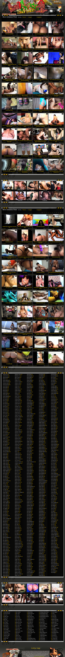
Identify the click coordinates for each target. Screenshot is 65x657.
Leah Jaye (28, 556)
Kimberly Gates (30, 522)
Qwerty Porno (20, 592)
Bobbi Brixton (5, 541)
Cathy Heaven (17, 412)
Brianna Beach (5, 557)
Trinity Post (53, 530)
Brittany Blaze (5, 572)
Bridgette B (5, 562)
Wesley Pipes (53, 559)
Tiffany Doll (53, 512)
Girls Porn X (54, 635)
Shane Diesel (53, 419)
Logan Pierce (41, 394)
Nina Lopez (41, 521)
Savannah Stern (54, 407)
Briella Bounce (5, 563)
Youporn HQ (32, 603)
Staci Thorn (53, 463)
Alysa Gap (5, 431)
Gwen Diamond (18, 563)
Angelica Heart (5, 466)
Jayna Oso (29, 412)
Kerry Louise (29, 506)
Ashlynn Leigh (5, 501)
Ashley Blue (5, 492)
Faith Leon (17, 536)
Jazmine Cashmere (30, 413)
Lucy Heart (41, 407)
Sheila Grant (53, 429)
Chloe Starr (17, 435)
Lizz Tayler (41, 391)
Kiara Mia (29, 512)
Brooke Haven (5, 575)
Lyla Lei (40, 418)
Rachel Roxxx (41, 550)
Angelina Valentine (6, 469)
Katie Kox (29, 474)
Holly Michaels (29, 375)
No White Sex (30, 622)
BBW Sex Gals (30, 625)
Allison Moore (5, 428)
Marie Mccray (41, 441)
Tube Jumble (32, 592)
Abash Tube (45, 603)
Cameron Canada (18, 381)
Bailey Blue (5, 514)
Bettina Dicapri (5, 525)
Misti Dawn (41, 477)
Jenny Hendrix (29, 425)
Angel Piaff (5, 457)
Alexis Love (5, 412)
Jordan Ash (29, 448)
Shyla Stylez (53, 432)
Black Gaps (18, 629)
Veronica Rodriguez (54, 547)
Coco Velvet (17, 460)
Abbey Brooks (5, 377)
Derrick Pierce (17, 495)
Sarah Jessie (53, 397)
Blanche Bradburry (6, 537)
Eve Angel (17, 533)
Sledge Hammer (54, 450)
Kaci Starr (29, 460)
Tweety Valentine (54, 533)
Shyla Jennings (53, 431)
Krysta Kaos (29, 536)
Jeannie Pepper (29, 415)
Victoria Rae (53, 553)
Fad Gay (29, 636)
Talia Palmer (53, 483)
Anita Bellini (5, 474)
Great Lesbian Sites (43, 623)
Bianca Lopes (5, 530)
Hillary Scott (17, 575)
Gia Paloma (17, 552)
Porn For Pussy (54, 636)
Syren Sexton (53, 482)
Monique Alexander (42, 480)
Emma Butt (17, 518)
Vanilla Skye (53, 541)
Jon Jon (28, 445)
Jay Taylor (29, 406)
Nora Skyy (41, 524)
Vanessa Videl (53, 540)
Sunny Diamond (54, 476)
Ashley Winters (5, 498)
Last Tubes (32, 200)
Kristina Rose (29, 534)
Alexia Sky (5, 406)
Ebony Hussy (30, 612)
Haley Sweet (17, 566)
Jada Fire (28, 393)
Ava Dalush (5, 509)
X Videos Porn (54, 638)
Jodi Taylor (29, 438)
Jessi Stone (29, 428)
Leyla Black (41, 375)
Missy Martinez (42, 473)
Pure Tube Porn (18, 620)
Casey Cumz (17, 405)
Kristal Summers (30, 533)
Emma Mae (17, 520)
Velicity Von (53, 543)
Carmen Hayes (17, 400)
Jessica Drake (29, 431)
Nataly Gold (41, 496)
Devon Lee (17, 498)
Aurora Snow (5, 505)
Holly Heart (29, 374)
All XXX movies (20, 190)
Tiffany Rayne (53, 515)
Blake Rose (5, 536)
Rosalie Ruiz (41, 575)
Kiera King (29, 515)
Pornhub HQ (45, 200)
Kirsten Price (29, 525)
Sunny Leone (53, 477)
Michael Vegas (41, 458)
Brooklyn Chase (18, 374)
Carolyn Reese (17, 403)
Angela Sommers (6, 460)
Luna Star (40, 413)
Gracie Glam (17, 562)
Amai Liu (4, 435)
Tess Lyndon (53, 506)
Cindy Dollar (17, 445)
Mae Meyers (41, 431)
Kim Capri (29, 520)
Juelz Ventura (29, 453)
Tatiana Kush (53, 492)
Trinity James (53, 528)
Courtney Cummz (18, 461)
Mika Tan (40, 464)
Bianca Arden (5, 527)
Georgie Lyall (17, 550)
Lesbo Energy (42, 638)
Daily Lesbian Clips (31, 632)
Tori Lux (52, 524)
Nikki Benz (41, 509)
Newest (24, 17)
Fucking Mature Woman (44, 616)
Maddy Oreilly (41, 422)
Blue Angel (5, 540)
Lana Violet (29, 546)
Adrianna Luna (5, 383)
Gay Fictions (42, 620)
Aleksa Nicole (5, 393)
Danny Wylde (17, 480)
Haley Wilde (17, 568)
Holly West (29, 378)
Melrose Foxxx (41, 450)
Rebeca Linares (41, 559)
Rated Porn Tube (19, 622)
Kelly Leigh (29, 495)
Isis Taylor (29, 390)
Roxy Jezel (53, 377)
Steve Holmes (53, 470)
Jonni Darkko (29, 447)
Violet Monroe (53, 557)
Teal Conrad (53, 499)
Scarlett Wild (53, 410)
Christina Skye (17, 439)
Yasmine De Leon (54, 565)
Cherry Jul (17, 428)
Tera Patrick (53, 504)
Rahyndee (41, 553)
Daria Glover (17, 483)
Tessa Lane (53, 508)
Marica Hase (41, 439)
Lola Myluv (41, 397)
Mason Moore (41, 442)
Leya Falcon (41, 374)
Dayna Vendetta (18, 489)
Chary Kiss (17, 423)
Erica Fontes (17, 525)
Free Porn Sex (54, 639)
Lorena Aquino (41, 403)
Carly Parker (17, 397)
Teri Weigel (53, 505)
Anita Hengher (5, 477)
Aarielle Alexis (5, 375)
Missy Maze (41, 474)
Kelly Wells (29, 499)
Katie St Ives (29, 477)
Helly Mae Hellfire (18, 573)
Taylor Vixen (53, 496)
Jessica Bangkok (30, 429)
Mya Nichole (41, 485)
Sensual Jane (53, 415)
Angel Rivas (5, 458)
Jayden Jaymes (29, 407)
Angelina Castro (6, 467)
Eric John (16, 524)
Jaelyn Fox (29, 396)
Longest (30, 17)
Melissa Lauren (41, 445)
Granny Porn (42, 622)
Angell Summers (6, 470)
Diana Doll (17, 504)
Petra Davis (41, 541)
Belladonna (5, 522)
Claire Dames (17, 450)
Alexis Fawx (5, 409)
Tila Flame (53, 518)
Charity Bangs (17, 418)
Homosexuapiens (43, 628)
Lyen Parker (41, 416)
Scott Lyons (53, 412)
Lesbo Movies (42, 639)
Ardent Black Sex (8, 190)
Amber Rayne (5, 439)
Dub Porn (8, 200)
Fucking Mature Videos (44, 615)
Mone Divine (41, 479)
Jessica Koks (29, 434)
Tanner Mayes (53, 485)
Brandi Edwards (6, 544)
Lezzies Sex (54, 616)
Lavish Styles (29, 552)
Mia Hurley (41, 454)
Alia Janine (5, 416)
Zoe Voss (52, 569)
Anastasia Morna (6, 447)
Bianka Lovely (5, 531)
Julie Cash (29, 457)
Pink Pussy (41, 546)
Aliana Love (5, 418)
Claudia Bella (17, 453)
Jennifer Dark (29, 422)
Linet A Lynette (41, 384)
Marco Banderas (42, 438)
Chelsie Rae (17, 426)
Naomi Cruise (41, 489)
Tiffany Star (53, 517)
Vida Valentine (53, 556)
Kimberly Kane (29, 524)
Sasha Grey (53, 403)
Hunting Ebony (30, 619)
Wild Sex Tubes (20, 603)
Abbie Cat (4, 378)
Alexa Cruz (5, 400)
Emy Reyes (17, 522)
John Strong (29, 439)
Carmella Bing (17, 399)
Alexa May (5, 402)
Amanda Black (5, 437)
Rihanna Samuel (42, 565)
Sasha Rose (53, 405)
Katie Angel (29, 473)
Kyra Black (29, 540)
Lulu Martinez (41, 412)
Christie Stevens (18, 437)
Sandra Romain (54, 393)
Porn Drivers (8, 592)
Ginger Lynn (17, 560)
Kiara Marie (29, 511)
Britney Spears (5, 568)
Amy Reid (5, 445)
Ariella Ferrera (5, 486)
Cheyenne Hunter (18, 431)
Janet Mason (29, 400)
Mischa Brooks (41, 470)
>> (62, 212)
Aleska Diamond (6, 396)
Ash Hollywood (5, 490)
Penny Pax (41, 536)
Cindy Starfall (17, 448)
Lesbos (53, 613)
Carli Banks (17, 394)
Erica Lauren (17, 527)
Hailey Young (17, 565)
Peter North (41, 540)
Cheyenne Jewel (18, 432)
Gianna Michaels (18, 556)
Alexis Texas (5, 415)
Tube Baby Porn (19, 628)
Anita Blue (5, 476)
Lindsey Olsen (41, 383)
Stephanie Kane (54, 469)
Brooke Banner (5, 573)
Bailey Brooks (5, 515)
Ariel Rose (5, 485)
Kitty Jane (29, 527)
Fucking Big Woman (31, 638)
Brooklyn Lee (17, 375)
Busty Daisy (17, 378)
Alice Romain (5, 419)
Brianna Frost (5, 559)
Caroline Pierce (17, 402)
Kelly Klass (29, 493)
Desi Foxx (17, 496)
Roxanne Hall (53, 374)
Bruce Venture (17, 377)
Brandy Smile (5, 549)
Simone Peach (53, 439)
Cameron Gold (17, 383)
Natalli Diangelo (42, 495)
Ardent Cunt (45, 190)
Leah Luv (28, 557)
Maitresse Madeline (42, 432)
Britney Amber (5, 565)
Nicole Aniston (41, 504)
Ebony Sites (30, 615)
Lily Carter (41, 380)
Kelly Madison (29, 496)
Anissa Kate (5, 473)
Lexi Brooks (29, 566)
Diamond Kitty (17, 502)
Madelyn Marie (41, 423)
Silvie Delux (53, 438)
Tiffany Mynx (53, 514)
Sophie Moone (53, 458)
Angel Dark (5, 454)
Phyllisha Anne (41, 544)
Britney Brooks (5, 566)
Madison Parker (42, 428)
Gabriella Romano (18, 546)
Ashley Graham (5, 495)
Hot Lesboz (42, 631)
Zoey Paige (53, 572)
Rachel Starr (41, 552)
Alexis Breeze (5, 407)
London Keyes (41, 399)
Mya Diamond (41, 483)
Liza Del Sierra (41, 390)
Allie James (5, 426)
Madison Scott (41, 429)
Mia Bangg (41, 453)
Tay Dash (52, 495)
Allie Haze (5, 425)
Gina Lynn (17, 557)
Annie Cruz (5, 482)
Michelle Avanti (42, 460)
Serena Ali (53, 416)
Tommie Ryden (53, 520)
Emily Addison (17, 517)
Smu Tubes (18, 626)
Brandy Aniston (5, 547)
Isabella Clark (29, 387)
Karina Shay (29, 467)
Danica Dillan (17, 477)
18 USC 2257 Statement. (38, 656)
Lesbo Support (54, 612)
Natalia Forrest (41, 492)
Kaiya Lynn (29, 463)
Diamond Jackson (18, 501)
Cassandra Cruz (17, 406)
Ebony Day (18, 635)
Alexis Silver (5, 413)
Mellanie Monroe (42, 448)
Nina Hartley (41, 518)
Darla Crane (17, 485)
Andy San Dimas (6, 451)
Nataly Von (41, 498)
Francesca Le (17, 540)
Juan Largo (29, 451)
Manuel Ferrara (41, 437)
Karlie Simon (29, 469)
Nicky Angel (41, 502)
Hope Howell (29, 381)
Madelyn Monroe (42, 425)
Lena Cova (29, 562)
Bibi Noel (4, 533)
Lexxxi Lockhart (30, 572)
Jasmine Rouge (29, 403)
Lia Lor (40, 378)
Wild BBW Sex (55, 631)
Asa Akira (4, 489)
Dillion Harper (17, 506)
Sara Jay (52, 394)
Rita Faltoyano (41, 568)
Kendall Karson (29, 501)
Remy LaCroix (41, 560)
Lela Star (28, 560)
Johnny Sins (29, 444)
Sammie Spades (54, 391)
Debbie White (17, 490)
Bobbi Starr (5, 543)
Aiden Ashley (5, 386)
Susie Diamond (53, 479)
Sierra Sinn (53, 435)
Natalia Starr (41, 493)
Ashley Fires (5, 493)
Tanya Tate (53, 486)
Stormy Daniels (54, 473)
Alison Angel (5, 422)
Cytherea (16, 464)
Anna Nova (5, 479)
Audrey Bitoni (5, 504)
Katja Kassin (29, 480)
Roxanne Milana (54, 375)
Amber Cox (5, 438)
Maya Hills (41, 444)
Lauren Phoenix (30, 550)
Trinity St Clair (53, 531)
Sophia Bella (53, 453)
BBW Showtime (31, 626)
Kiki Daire (29, 518)
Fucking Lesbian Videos (44, 612)
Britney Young (5, 569)
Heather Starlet (17, 572)
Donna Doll (17, 509)
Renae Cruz (41, 562)
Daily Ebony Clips (19, 631)
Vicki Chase (53, 550)
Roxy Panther (53, 378)
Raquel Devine (41, 556)
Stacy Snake (53, 467)
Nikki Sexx (41, 515)
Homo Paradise (42, 625)
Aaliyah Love (5, 374)
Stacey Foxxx (53, 461)
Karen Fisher (29, 464)
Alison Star (5, 423)
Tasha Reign (53, 490)
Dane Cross (17, 473)
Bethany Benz (5, 524)
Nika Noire (41, 506)
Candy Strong (17, 390)
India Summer (29, 386)
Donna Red (17, 511)
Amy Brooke (5, 444)
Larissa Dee (29, 547)
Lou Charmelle (41, 405)
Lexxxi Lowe (29, 573)
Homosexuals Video (43, 626)
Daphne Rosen (17, 482)
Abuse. (43, 656)
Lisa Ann (40, 386)
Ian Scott (28, 383)
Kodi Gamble (29, 530)
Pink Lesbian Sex (55, 623)
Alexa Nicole (5, 403)
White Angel (53, 560)
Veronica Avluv (53, 544)
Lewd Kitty (54, 615)
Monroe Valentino (42, 482)
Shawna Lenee (53, 422)
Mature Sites (54, 622)
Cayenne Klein (17, 413)
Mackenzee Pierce (42, 421)
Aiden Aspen (5, 387)
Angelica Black (5, 464)
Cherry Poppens (18, 429)
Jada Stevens (29, 394)
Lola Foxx (41, 396)
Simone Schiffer (54, 441)
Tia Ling (52, 511)
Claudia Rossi (17, 457)
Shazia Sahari (53, 425)
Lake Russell (29, 543)
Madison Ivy (41, 426)
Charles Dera (17, 421)
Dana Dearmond (18, 469)
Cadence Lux (17, 380)
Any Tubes (18, 613)
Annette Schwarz (6, 480)
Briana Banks (5, 556)
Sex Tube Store (18, 625)
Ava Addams (5, 508)
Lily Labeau (41, 381)
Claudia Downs (17, 454)
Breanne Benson (6, 550)
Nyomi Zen (41, 528)
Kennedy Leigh (29, 505)
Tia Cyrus (52, 509)
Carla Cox (16, 393)
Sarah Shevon (53, 399)
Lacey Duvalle (29, 541)
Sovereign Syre (53, 460)
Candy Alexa (17, 386)
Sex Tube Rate (18, 623)
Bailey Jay (5, 517)
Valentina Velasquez (54, 536)
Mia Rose (40, 457)
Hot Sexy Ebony (31, 616)
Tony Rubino (53, 521)
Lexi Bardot (29, 563)
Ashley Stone (5, 496)
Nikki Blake (41, 511)
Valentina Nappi (54, 534)
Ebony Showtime (31, 613)
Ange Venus (5, 453)
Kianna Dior (29, 509)
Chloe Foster (17, 434)
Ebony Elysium (18, 636)
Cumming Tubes (31, 629)
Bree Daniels (5, 552)
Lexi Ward (29, 569)
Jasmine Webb (29, 405)
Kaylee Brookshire (30, 486)
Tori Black (53, 522)
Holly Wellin (29, 377)
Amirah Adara (5, 442)
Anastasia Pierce (6, 448)
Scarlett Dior (53, 409)
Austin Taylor (5, 506)
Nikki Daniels (41, 512)
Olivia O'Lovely (42, 530)
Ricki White (41, 563)
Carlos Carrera (17, 396)
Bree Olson (5, 553)
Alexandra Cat (5, 405)
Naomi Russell (41, 490)
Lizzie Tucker (41, 393)
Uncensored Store (45, 592)
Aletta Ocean (5, 397)
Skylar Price (53, 448)
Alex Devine (5, 399)
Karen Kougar (29, 466)
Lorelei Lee (41, 402)
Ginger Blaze (17, 559)
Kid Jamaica (29, 514)
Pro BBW (53, 626)
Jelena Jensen (29, 416)
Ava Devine (5, 511)
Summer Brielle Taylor (55, 474)
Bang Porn (57, 190)
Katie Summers (29, 479)
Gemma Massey (18, 547)
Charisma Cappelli (18, 416)
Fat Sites (29, 635)
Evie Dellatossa (17, 534)
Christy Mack (17, 442)
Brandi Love (5, 546)
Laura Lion (29, 549)
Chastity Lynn (17, 425)
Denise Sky (17, 493)
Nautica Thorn (41, 499)
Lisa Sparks (41, 387)
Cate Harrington (18, 410)
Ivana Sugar (29, 391)
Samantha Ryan (54, 387)
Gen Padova (17, 549)
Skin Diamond (53, 447)
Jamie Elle (29, 397)
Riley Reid (41, 566)
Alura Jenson (5, 429)
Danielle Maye (17, 479)
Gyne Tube (18, 616)
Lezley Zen (41, 377)
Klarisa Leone (29, 528)
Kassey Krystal (29, 470)
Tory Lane (53, 525)
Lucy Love (41, 410)
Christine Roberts (18, 441)
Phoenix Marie (41, 543)
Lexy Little (29, 575)
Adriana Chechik (6, 381)
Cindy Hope (17, 447)
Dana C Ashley (17, 467)
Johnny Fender (29, 442)
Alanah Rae (5, 391)
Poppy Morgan (41, 547)
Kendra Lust (29, 502)
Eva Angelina (17, 530)
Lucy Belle (41, 406)
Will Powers (53, 562)
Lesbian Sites (42, 636)
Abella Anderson (6, 380)
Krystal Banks (29, 537)
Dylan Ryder (17, 515)
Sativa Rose (53, 406)
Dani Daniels (17, 474)
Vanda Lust (53, 537)
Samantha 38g (53, 386)
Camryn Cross (17, 384)
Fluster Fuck (20, 200)
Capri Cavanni (17, 391)
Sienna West (53, 434)
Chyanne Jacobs (18, 444)
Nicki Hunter (41, 501)
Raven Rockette (42, 557)
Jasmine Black (29, 402)
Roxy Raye (53, 380)
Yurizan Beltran (54, 568)
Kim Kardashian (30, 521)
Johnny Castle (29, 441)
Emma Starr (17, 521)
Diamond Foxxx (18, 499)
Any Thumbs (18, 612)
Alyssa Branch (5, 432)
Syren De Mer (53, 480)
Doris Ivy (16, 512)
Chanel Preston (17, 415)
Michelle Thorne (42, 463)
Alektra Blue (5, 394)
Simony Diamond (54, 444)
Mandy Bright (41, 434)
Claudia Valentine (18, 458)
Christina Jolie (17, 438)
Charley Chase (17, 422)
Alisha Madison (5, 421)
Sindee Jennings (54, 445)
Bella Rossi (5, 521)
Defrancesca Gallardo (19, 492)
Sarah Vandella (53, 402)
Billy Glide (5, 534)
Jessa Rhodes (29, 426)
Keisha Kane (29, 490)
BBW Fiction (30, 623)
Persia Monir (41, 537)
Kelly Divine (29, 492)
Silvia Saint (53, 437)
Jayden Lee (29, 409)
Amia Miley (5, 441)
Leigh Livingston (30, 559)
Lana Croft (29, 544)
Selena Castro (53, 413)
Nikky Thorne (41, 517)
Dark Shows (18, 632)
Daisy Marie (17, 466)
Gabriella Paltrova (18, 544)
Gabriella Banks (18, 543)
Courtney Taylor (18, 463)
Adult (57, 603)
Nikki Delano (41, 514)
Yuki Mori (53, 566)
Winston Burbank (54, 563)
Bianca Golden (5, 528)
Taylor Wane (53, 498)
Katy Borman (29, 483)
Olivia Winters (41, 531)
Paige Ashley (41, 533)
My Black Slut (30, 620)
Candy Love (17, 387)
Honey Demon (29, 380)
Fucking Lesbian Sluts (32, 639)
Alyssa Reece (5, 434)
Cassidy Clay (17, 409)
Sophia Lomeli (53, 454)
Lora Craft (41, 400)
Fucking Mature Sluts (44, 613)
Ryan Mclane (53, 381)
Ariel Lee (4, 483)
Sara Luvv (53, 396)
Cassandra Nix (17, 407)
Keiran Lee (29, 489)
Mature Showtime (55, 620)
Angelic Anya (5, 461)
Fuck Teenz (42, 619)
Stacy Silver (53, 466)
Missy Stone (41, 476)
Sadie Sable (53, 383)
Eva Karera (17, 531)
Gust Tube (18, 615)
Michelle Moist (41, 461)
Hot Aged (41, 629)
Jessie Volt (29, 437)
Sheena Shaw (53, 428)
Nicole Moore (41, 505)
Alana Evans (5, 390)
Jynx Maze (29, 458)
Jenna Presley (29, 421)
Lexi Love (29, 568)
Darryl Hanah (17, 486)
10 (60, 212)
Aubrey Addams (6, 502)
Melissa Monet (41, 447)
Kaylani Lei (29, 485)
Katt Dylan (29, 482)
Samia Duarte (53, 390)
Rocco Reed (41, 569)
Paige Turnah (41, 534)
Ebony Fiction (18, 638)
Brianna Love (5, 560)
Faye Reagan (17, 537)
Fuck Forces (57, 200)
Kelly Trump (29, 498)
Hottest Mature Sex (43, 632)
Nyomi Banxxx (41, 527)
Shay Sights (53, 423)
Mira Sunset (41, 469)
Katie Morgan (29, 476)
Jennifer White (29, 423)
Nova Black (41, 525)
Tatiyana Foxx (53, 493)
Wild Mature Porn (55, 632)
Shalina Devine (53, 418)
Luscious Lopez (42, 415)
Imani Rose (29, 384)
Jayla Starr (29, 410)
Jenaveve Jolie (29, 418)
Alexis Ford (5, 410)
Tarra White (53, 489)
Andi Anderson (5, 450)
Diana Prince (17, 505)
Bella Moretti (5, 520)
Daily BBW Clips (31, 631)
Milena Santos (41, 466)
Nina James (41, 520)
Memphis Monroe (42, 451)
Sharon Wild (53, 421)
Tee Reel (52, 501)
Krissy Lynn (29, 531)
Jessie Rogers (29, 435)
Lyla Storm (41, 419)
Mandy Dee (41, 435)
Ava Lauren (5, 512)
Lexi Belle (29, 565)
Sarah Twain (53, 400)
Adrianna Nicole (6, 384)
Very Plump (54, 629)
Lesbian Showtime (43, 635)
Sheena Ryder (53, 426)
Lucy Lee (40, 409)
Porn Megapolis (55, 625)
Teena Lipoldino (54, 502)
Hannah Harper (17, 569)
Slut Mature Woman (55, 628)
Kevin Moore (29, 508)
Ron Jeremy (41, 573)
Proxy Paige (41, 549)
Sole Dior (52, 451)
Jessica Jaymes (29, 432)
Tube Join (32, 190)
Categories (39, 17)
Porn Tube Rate (18, 619)
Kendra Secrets (29, 504)
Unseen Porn (57, 592)
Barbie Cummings (6, 518)
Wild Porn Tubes (8, 603)
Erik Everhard (17, 528)
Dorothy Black (17, 514)
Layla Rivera (29, 553)
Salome (52, 384)
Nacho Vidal (41, 486)
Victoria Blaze (53, 552)
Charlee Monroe (18, 419)
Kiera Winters (29, 517)
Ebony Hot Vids (19, 639)
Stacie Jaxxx (53, 464)
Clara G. (16, 451)
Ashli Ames (5, 499)
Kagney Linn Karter (30, 461)
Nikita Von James (42, 508)
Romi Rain (41, 572)
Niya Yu (40, 522)
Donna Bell (17, 508)
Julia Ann (28, 454)
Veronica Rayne (54, 546)
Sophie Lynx (53, 457)
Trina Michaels (53, 527)
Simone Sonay (53, 442)
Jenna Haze (29, 419)
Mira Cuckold (41, 467)
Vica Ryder (53, 549)
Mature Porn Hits (55, 619)
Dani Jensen (17, 476)
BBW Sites (30, 628)
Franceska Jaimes (18, 541)
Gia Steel (16, 553)
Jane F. (28, 399)
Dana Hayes (17, 470)
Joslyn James (29, 450)
